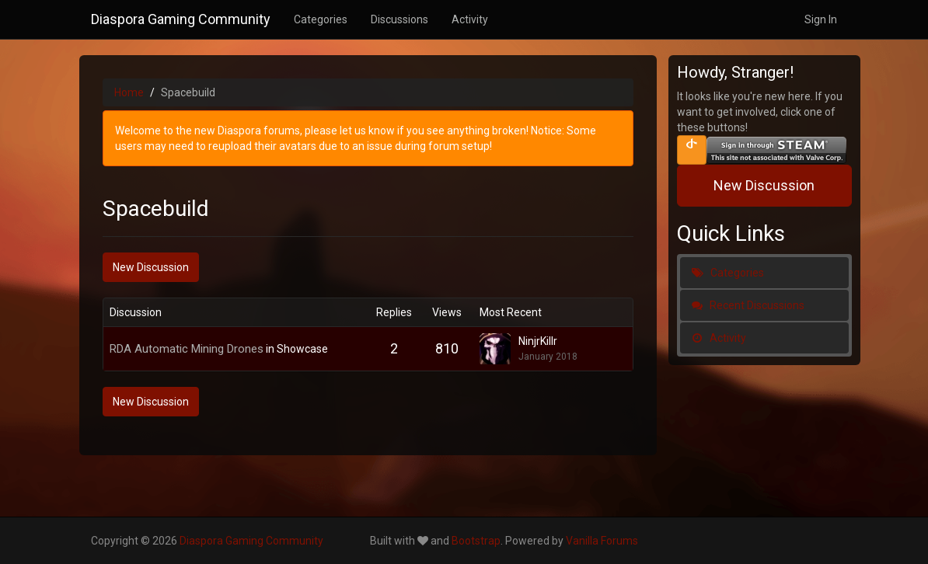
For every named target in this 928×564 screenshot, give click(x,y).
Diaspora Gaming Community (180, 19)
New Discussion (151, 267)
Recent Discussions (748, 305)
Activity (470, 19)
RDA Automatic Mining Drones (186, 349)
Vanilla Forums (602, 540)
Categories (320, 19)
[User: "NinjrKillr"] (499, 348)
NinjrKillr (537, 341)
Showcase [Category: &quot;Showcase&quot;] (302, 349)
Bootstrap (476, 540)
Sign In (820, 19)
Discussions (399, 19)
